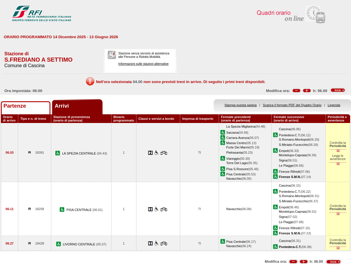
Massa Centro (236, 143)
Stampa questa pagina (240, 105)
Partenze (14, 106)
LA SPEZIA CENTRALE (79, 153)
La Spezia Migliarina (240, 126)
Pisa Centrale (236, 174)
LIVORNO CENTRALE (79, 244)
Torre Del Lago (236, 163)
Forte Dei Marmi (237, 147)
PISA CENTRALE (80, 210)
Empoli (284, 151)
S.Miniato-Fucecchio (293, 144)
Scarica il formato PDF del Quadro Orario (292, 105)
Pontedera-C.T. (290, 135)
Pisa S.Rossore (237, 169)
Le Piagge (286, 165)
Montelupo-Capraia (292, 155)
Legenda (334, 105)
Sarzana (232, 132)
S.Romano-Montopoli (294, 139)
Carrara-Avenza (237, 137)
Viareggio (233, 158)
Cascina (284, 129)
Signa (283, 160)
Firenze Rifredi (289, 171)
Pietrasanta (234, 152)
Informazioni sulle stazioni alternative (143, 63)
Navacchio (233, 178)
